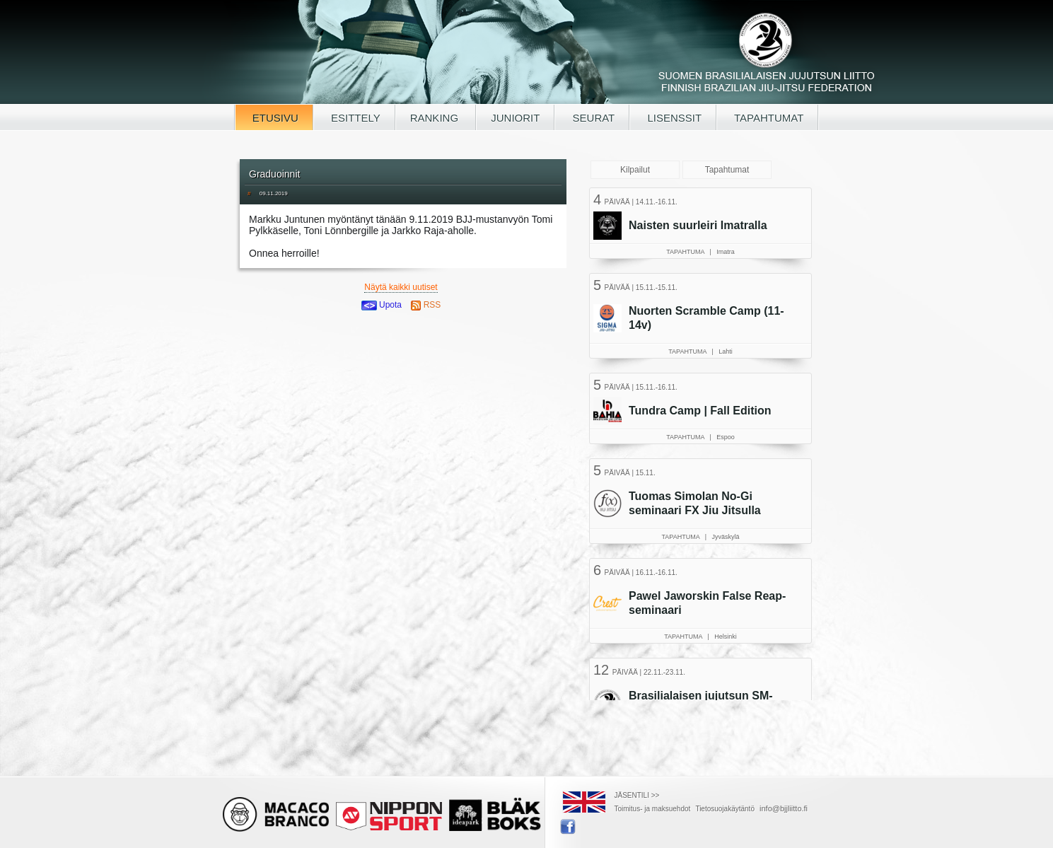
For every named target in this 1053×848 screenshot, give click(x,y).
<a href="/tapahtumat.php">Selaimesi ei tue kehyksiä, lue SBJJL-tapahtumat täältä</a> (702, 442)
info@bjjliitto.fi (784, 808)
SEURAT (592, 118)
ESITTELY (354, 118)
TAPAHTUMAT (767, 118)
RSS (426, 305)
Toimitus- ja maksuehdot (653, 809)
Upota (381, 305)
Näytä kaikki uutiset (400, 287)
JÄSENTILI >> (637, 795)
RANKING (436, 118)
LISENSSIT (673, 118)
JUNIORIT (515, 118)
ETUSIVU (274, 118)
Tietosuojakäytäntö (725, 809)
